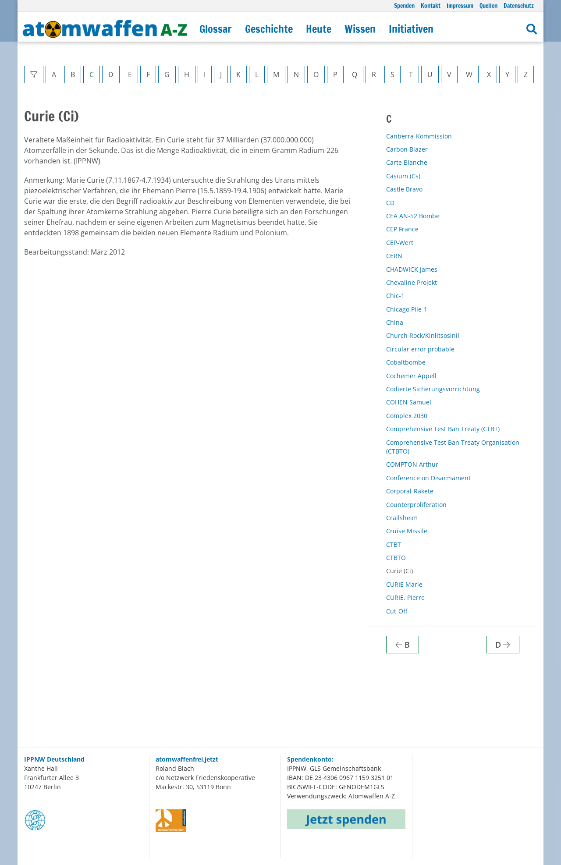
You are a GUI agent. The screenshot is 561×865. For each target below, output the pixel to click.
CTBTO (396, 557)
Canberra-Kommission (419, 136)
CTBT (393, 544)
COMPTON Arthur (412, 464)
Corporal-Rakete (409, 491)
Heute (318, 28)
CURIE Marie (404, 584)
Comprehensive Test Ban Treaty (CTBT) (443, 429)
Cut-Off (396, 611)
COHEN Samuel (408, 402)
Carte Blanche (406, 162)
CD (390, 203)
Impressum (460, 5)
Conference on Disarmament (428, 478)
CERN (394, 256)
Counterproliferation (416, 504)
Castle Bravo (404, 189)
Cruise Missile (406, 531)
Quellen (488, 5)
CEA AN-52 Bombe (413, 216)
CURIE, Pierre (405, 597)
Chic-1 (395, 295)
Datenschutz (519, 5)
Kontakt (430, 5)
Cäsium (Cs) (403, 176)
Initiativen (411, 28)
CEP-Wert (399, 242)
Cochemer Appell (411, 376)
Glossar (215, 28)
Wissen (360, 28)
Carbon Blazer (407, 149)
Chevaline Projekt (411, 282)
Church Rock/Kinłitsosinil (422, 335)
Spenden (404, 5)
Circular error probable (420, 349)
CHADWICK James (411, 269)
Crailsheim (402, 518)
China (394, 322)
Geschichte (269, 28)
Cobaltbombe (406, 362)
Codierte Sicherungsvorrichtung (433, 389)
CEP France (402, 229)
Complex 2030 (406, 415)
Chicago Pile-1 (406, 309)
